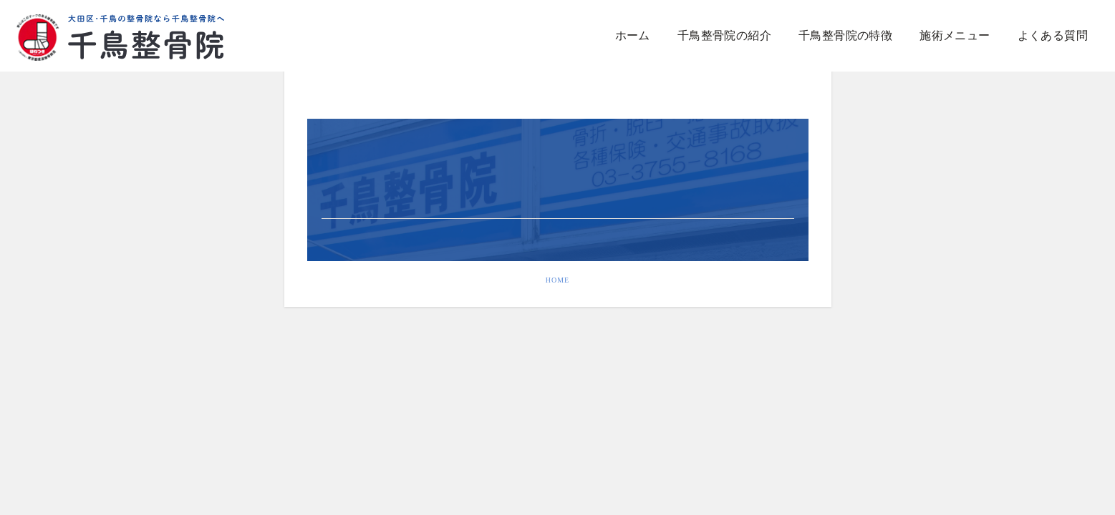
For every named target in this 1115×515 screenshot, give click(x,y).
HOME (557, 280)
